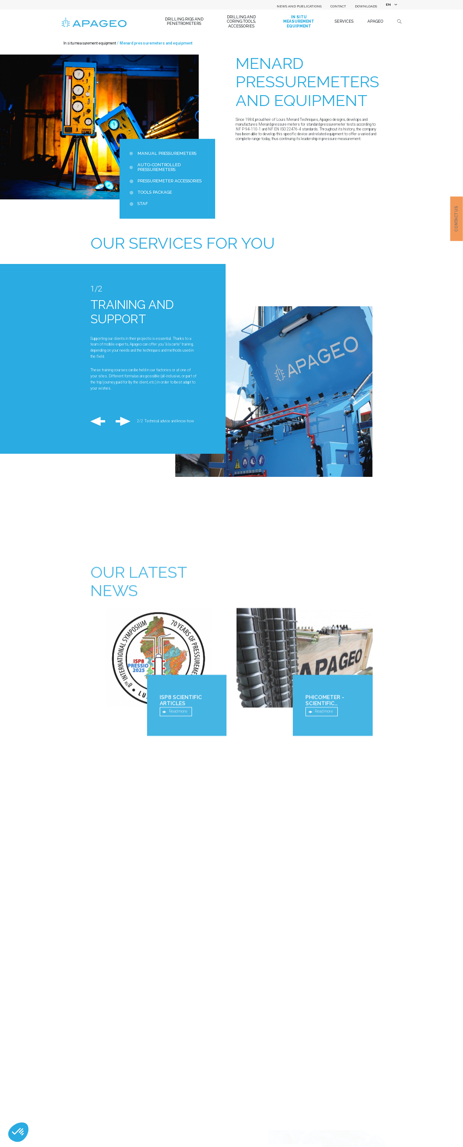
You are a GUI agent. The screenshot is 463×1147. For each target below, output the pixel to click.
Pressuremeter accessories (169, 181)
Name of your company (108, 1045)
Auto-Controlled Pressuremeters (159, 167)
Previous (100, 421)
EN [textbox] (388, 5)
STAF (142, 204)
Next (120, 421)
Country (96, 1075)
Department (100, 1104)
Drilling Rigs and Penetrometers (184, 21)
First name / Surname (108, 1134)
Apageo (375, 21)
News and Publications (299, 6)
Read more (178, 806)
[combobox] (390, 5)
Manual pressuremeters (166, 153)
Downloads (366, 6)
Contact (338, 6)
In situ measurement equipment (298, 21)
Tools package (154, 192)
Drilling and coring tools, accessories (241, 21)
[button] (18, 1132)
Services (344, 21)
